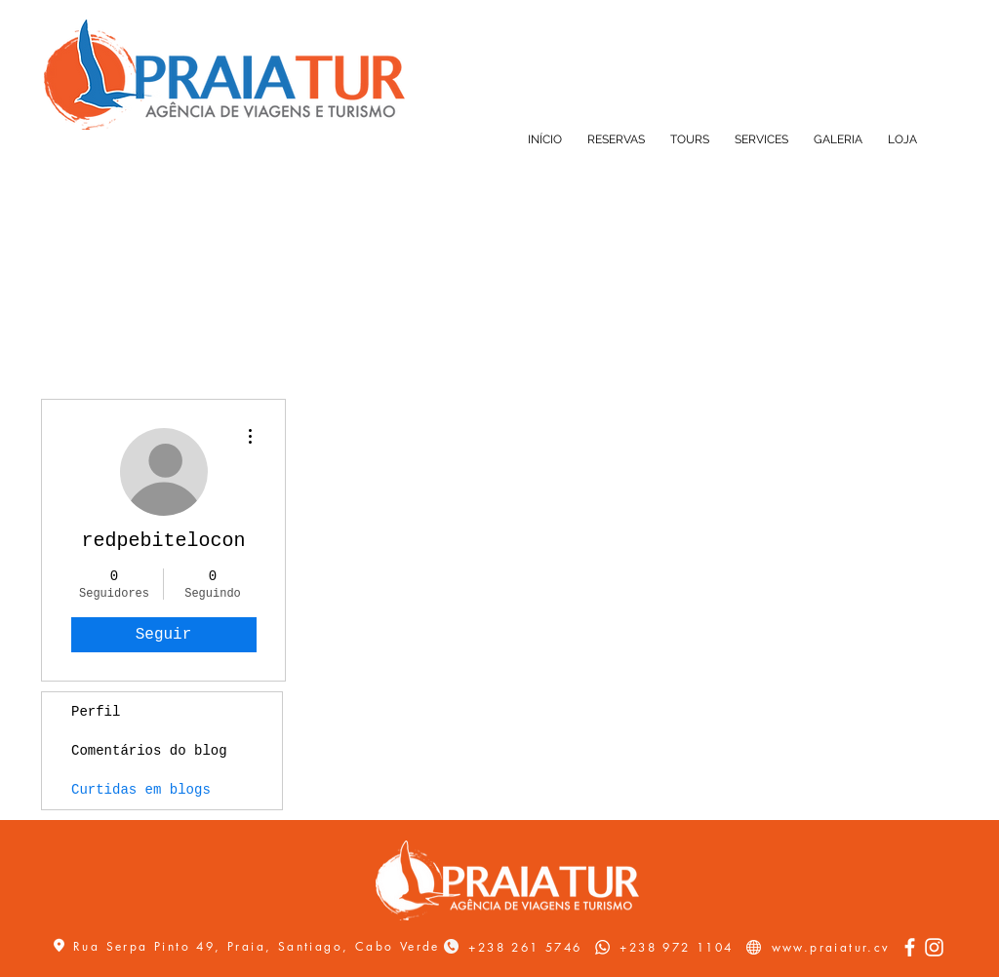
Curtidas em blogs (141, 790)
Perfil (95, 712)
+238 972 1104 (676, 947)
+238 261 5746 (524, 947)
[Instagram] (934, 947)
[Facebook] (910, 947)
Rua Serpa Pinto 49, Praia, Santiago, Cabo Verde (256, 946)
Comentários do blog (149, 751)
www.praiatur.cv (831, 947)
